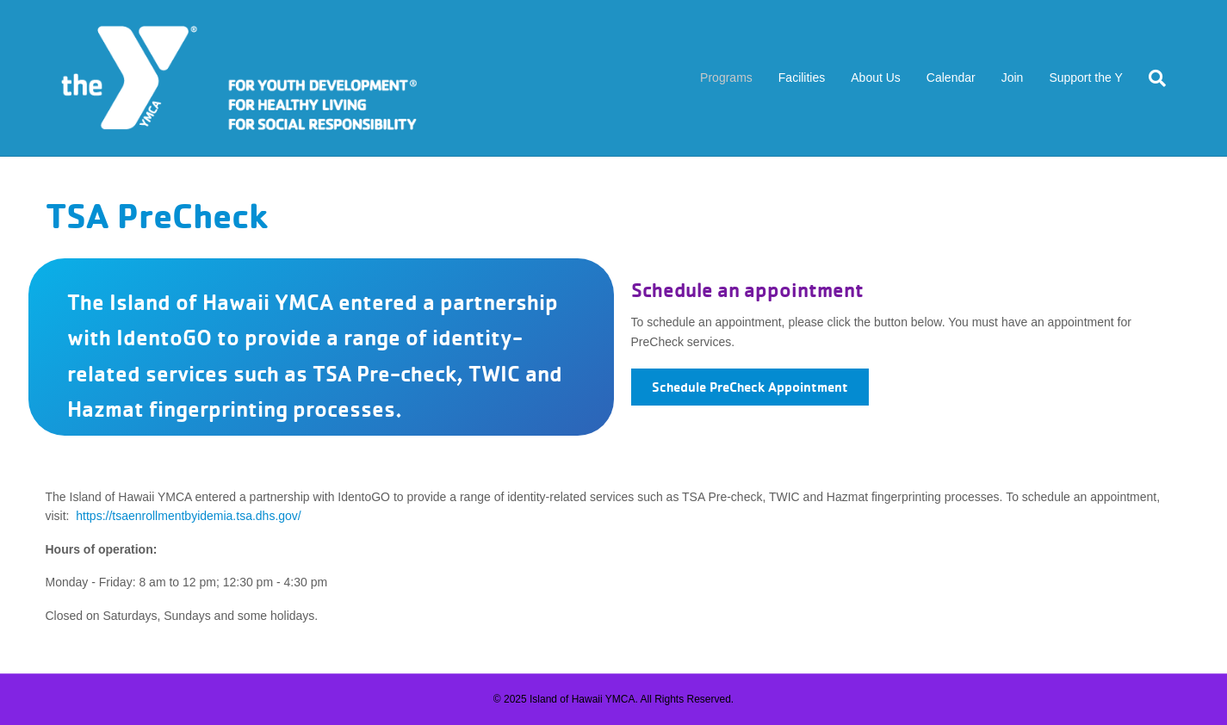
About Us (876, 77)
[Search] (1151, 78)
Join (1012, 77)
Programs (726, 77)
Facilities (801, 77)
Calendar (951, 77)
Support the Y (1085, 77)
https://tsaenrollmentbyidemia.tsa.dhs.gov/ (188, 516)
